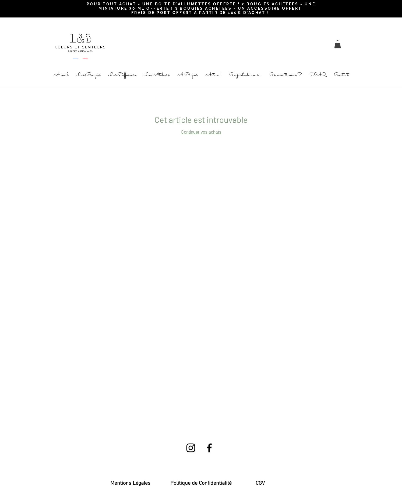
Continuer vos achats (201, 132)
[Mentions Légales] (130, 483)
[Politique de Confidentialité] (201, 483)
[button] (337, 44)
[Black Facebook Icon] (209, 448)
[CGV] (260, 483)
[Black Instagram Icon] (191, 448)
